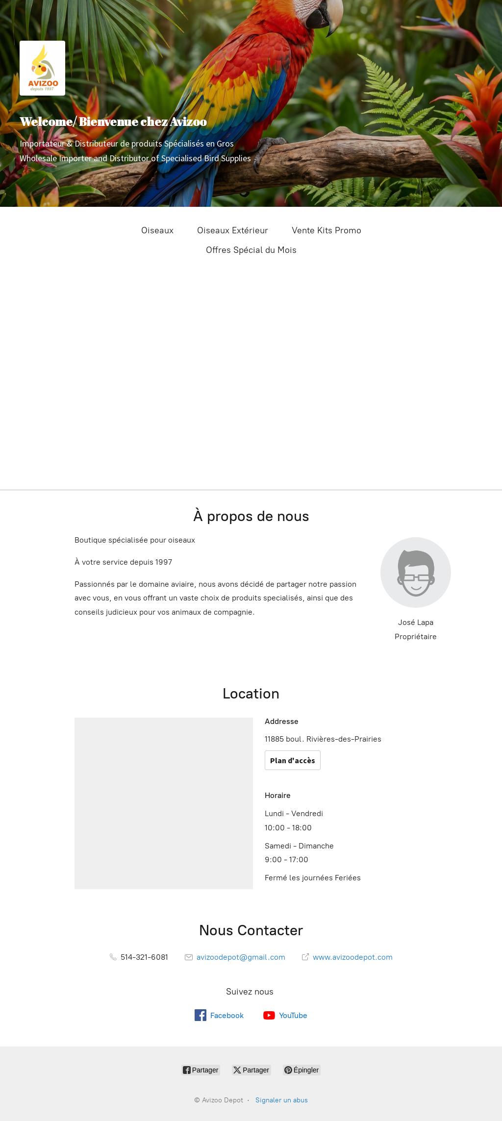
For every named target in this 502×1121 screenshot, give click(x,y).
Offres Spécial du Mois (251, 250)
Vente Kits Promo (326, 230)
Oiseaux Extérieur (232, 230)
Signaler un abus (281, 1100)
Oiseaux (157, 230)
